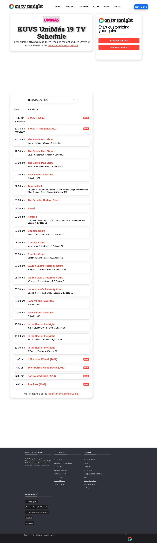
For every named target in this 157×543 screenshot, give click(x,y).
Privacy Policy (52, 535)
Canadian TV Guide (60, 474)
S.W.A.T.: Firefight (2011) (42, 128)
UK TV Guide (58, 466)
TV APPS (96, 7)
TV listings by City (31, 502)
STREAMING (84, 7)
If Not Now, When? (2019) (42, 359)
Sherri (31, 208)
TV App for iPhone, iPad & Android (36, 507)
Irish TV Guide (58, 477)
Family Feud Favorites (41, 174)
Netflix (86, 463)
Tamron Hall (35, 186)
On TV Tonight (58, 459)
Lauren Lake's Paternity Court (45, 266)
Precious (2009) (37, 384)
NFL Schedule (88, 470)
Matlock (86, 488)
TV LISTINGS (70, 7)
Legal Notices (43, 535)
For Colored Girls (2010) (42, 376)
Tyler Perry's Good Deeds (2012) (46, 367)
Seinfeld (86, 477)
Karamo (32, 216)
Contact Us (29, 523)
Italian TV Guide (59, 484)
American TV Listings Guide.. (63, 393)
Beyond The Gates (89, 484)
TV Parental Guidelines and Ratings (37, 512)
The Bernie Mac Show (40, 139)
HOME (58, 7)
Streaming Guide (89, 459)
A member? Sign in (118, 47)
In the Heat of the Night (41, 324)
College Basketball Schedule (93, 474)
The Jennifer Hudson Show (43, 200)
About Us (29, 518)
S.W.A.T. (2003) (36, 117)
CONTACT (118, 7)
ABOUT (107, 7)
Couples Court (36, 231)
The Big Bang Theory (90, 481)
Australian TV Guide (60, 470)
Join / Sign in (141, 7)
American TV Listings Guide (63, 45)
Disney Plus (87, 466)
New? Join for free (119, 41)
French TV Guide (59, 481)
